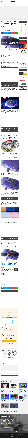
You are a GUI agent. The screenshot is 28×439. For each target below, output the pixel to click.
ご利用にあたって (9, 434)
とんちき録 (16, 436)
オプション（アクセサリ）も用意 (6, 65)
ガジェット (2, 3)
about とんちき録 (5, 434)
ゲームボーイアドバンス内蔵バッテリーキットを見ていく (9, 63)
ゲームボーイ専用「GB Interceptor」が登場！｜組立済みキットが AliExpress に (23, 401)
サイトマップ (23, 434)
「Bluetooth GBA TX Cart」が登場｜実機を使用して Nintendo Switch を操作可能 (5, 391)
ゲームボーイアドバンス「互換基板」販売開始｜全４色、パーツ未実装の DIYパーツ (14, 401)
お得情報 (14, 3)
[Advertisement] (14, 14)
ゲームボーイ (11, 28)
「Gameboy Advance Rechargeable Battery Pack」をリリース (9, 62)
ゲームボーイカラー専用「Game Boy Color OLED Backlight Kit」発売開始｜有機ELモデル (14, 391)
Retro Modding (3, 89)
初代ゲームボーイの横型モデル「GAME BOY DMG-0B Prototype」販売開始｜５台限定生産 (5, 411)
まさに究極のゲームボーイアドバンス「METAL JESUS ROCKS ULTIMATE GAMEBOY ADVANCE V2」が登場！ (7, 269)
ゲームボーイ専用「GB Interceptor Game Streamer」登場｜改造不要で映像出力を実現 (14, 411)
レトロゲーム (6, 3)
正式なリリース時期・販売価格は (6, 66)
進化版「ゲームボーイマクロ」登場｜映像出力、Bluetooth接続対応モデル (23, 391)
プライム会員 (7, 335)
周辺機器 (10, 3)
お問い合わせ (19, 434)
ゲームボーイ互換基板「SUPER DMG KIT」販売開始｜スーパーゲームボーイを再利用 (5, 401)
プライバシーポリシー (14, 434)
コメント (2, 364)
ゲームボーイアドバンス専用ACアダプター (7, 276)
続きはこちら (7, 427)
